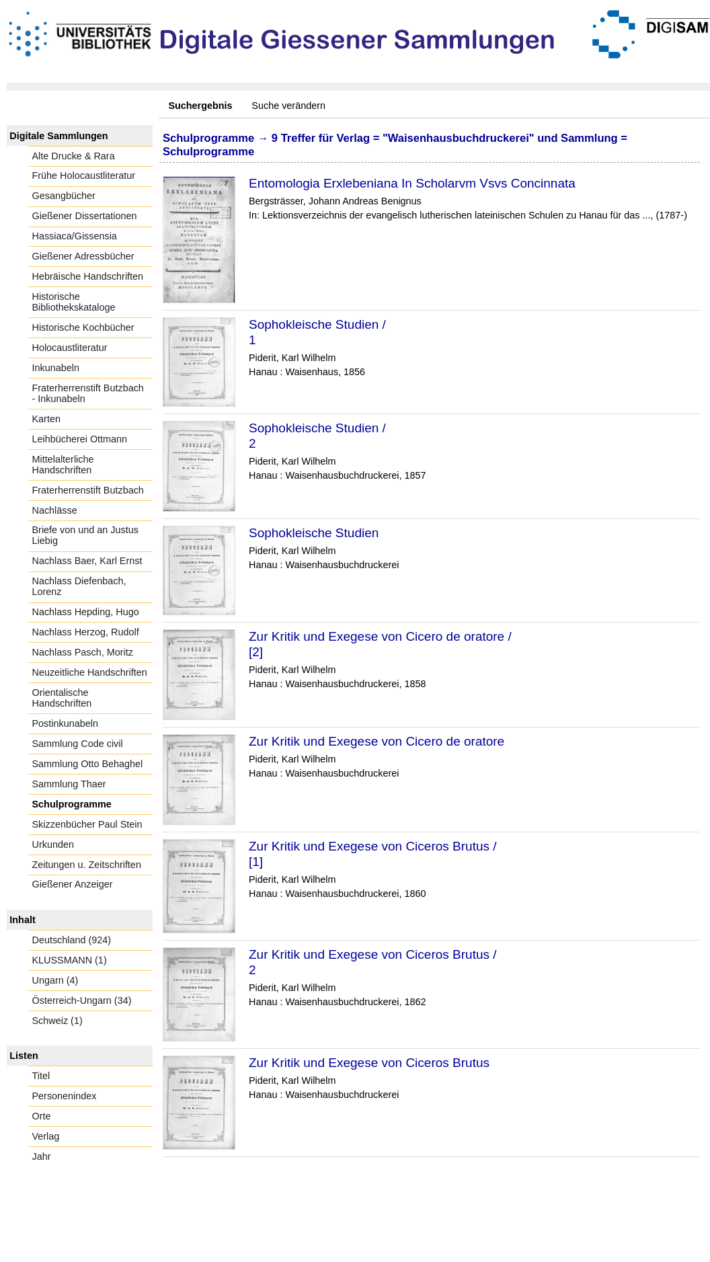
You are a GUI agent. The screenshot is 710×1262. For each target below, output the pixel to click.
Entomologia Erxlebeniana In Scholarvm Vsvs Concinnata (412, 183)
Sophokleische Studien (314, 533)
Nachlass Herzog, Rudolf (85, 632)
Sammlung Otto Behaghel (87, 763)
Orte (41, 1116)
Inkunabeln (55, 367)
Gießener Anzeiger (72, 884)
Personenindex (64, 1096)
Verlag (46, 1136)
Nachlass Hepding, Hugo (85, 611)
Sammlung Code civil (77, 743)
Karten (46, 418)
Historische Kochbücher (83, 327)
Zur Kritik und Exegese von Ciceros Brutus (369, 1063)
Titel (41, 1075)
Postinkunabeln (65, 723)
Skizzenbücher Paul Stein (87, 824)
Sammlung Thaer (69, 784)
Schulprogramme (72, 804)
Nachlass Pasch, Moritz (82, 652)
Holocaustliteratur (70, 347)
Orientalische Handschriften (62, 698)
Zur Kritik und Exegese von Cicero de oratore (376, 741)
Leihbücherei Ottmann (80, 439)
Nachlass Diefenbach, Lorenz (79, 586)
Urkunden (53, 844)
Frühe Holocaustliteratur (84, 175)
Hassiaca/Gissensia (74, 236)
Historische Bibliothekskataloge (74, 302)
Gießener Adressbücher (83, 256)
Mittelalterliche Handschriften (63, 464)
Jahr (41, 1156)
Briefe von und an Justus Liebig (85, 535)
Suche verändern (288, 105)
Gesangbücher (63, 195)
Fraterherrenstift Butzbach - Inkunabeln (88, 393)
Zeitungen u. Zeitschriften (86, 864)
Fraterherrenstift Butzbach (88, 490)
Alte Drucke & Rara (73, 156)
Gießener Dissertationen (84, 215)
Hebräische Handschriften (88, 276)
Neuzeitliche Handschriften (89, 672)
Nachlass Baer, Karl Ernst (87, 560)
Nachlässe (54, 510)
